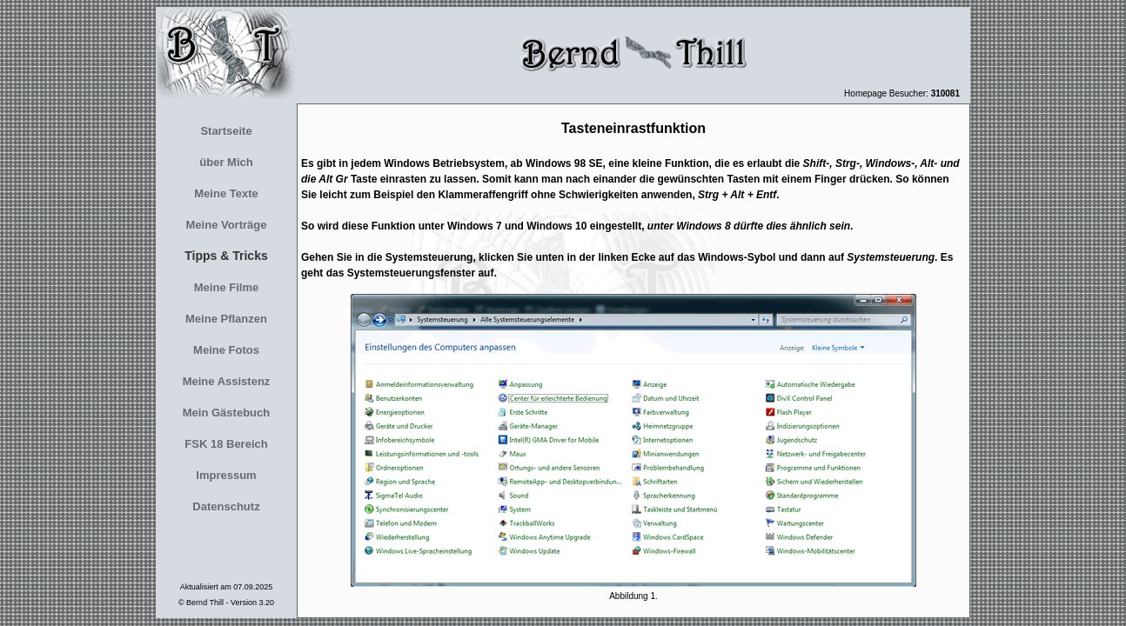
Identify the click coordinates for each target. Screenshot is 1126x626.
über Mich (225, 162)
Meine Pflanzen (226, 318)
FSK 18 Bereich (225, 443)
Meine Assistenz (227, 381)
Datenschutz (225, 506)
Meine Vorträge (226, 224)
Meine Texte (226, 193)
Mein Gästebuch (226, 412)
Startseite (225, 130)
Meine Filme (226, 287)
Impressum (226, 475)
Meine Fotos (226, 349)
